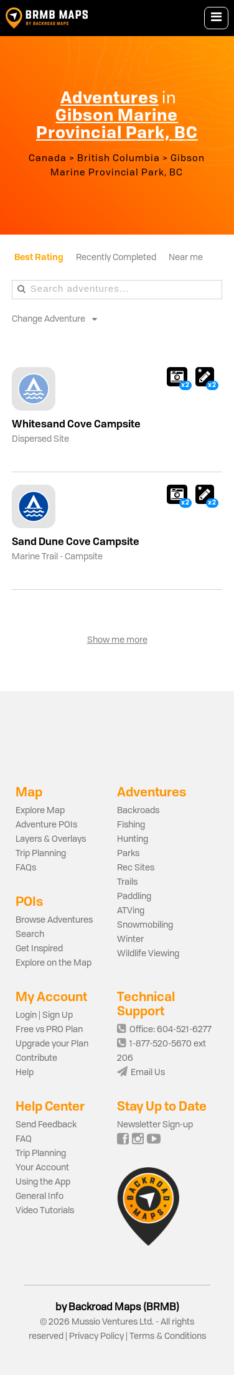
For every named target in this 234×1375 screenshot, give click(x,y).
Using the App (43, 1182)
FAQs (26, 868)
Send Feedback (46, 1125)
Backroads (138, 810)
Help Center (50, 1106)
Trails (127, 882)
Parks (128, 853)
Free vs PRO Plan (49, 1029)
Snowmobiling (145, 925)
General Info (39, 1196)
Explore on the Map (53, 963)
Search (30, 934)
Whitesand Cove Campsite (76, 424)
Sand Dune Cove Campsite (75, 541)
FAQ (24, 1139)
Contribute (36, 1058)
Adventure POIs (46, 825)
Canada (48, 159)
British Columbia (118, 159)
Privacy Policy (96, 1336)
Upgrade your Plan (52, 1044)
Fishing (131, 825)
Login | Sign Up (44, 1015)
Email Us (141, 1072)
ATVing (130, 911)
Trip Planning (41, 853)
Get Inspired (39, 948)
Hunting (132, 839)
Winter (130, 939)
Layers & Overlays (51, 839)
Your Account (42, 1167)
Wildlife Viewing (148, 953)
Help (25, 1072)
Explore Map (40, 810)
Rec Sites (135, 868)
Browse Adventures (54, 920)
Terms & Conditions (167, 1336)
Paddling (134, 896)
